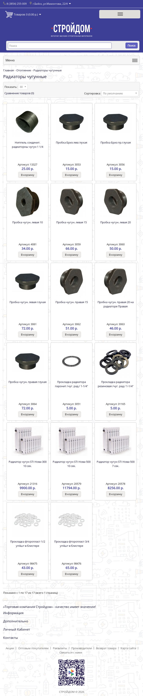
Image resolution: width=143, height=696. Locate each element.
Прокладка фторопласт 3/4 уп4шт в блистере (71, 544)
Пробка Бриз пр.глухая (115, 142)
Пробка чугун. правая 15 (71, 302)
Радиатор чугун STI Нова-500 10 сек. (72, 464)
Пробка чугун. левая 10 (27, 222)
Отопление (23, 70)
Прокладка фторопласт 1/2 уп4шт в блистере (27, 544)
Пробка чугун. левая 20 (115, 222)
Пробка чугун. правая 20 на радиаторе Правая (116, 304)
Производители (81, 648)
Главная (8, 70)
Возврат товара (106, 648)
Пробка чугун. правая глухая (27, 382)
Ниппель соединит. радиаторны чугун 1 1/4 (27, 145)
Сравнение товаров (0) (19, 93)
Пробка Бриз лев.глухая (71, 142)
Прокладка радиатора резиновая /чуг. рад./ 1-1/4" (115, 384)
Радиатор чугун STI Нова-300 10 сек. (28, 464)
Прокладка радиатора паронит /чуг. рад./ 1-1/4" (71, 384)
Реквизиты (60, 648)
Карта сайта (128, 648)
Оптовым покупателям (33, 648)
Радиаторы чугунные (47, 70)
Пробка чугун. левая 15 (71, 222)
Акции (10, 648)
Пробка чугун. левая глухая (28, 302)
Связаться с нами (70, 652)
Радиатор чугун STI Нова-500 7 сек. (116, 464)
